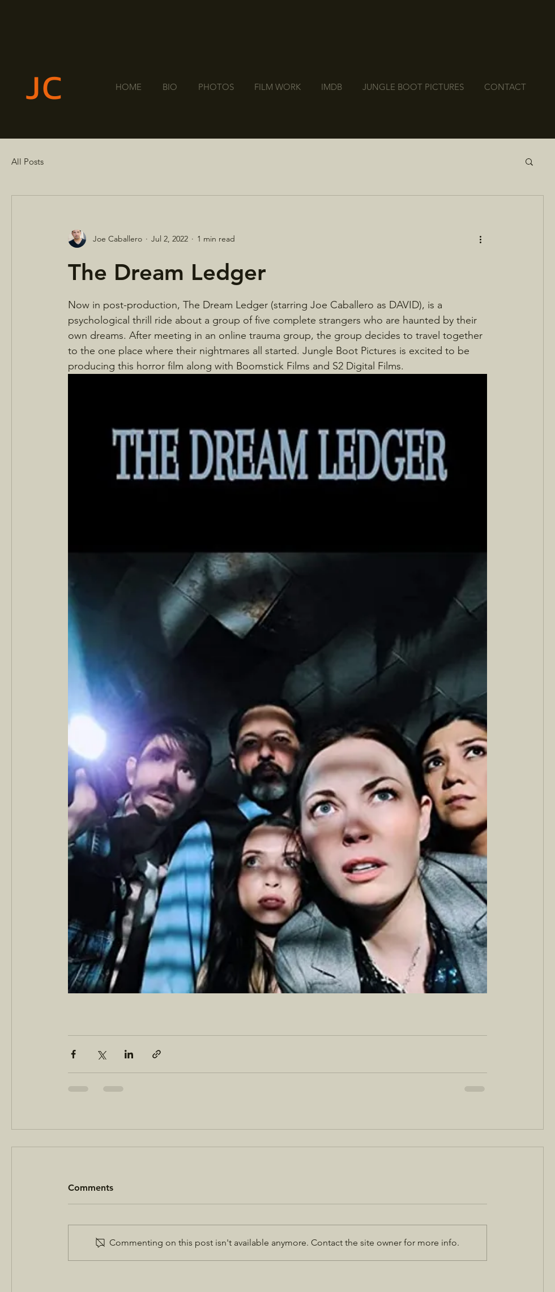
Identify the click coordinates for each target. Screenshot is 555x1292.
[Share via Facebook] (73, 1054)
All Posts (27, 161)
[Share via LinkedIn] (128, 1054)
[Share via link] (156, 1054)
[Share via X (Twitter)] (101, 1054)
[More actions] (480, 239)
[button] (529, 161)
